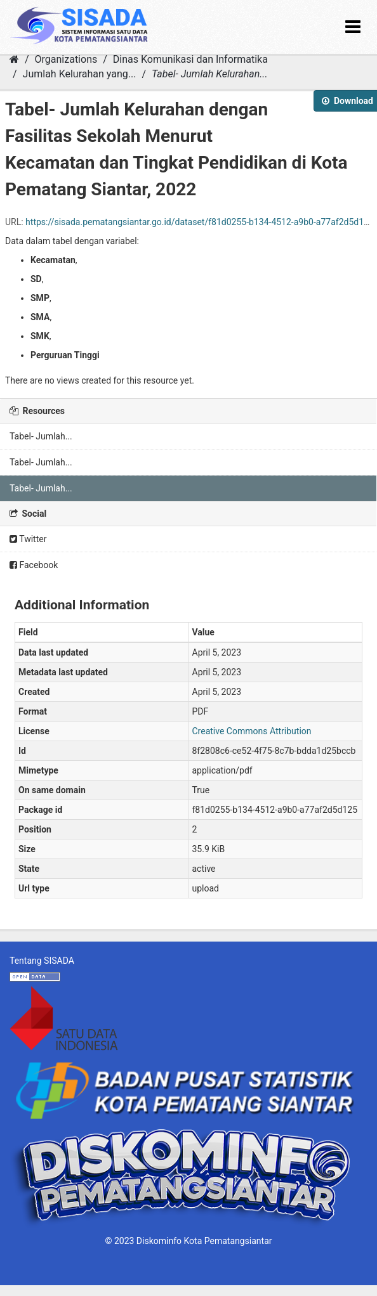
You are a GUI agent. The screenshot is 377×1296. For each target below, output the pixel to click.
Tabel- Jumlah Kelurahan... (210, 74)
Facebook (34, 565)
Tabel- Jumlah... (41, 436)
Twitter (28, 539)
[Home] (14, 59)
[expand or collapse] (352, 26)
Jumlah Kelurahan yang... (79, 74)
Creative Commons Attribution (252, 731)
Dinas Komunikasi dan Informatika (190, 59)
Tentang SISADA (42, 961)
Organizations (66, 59)
